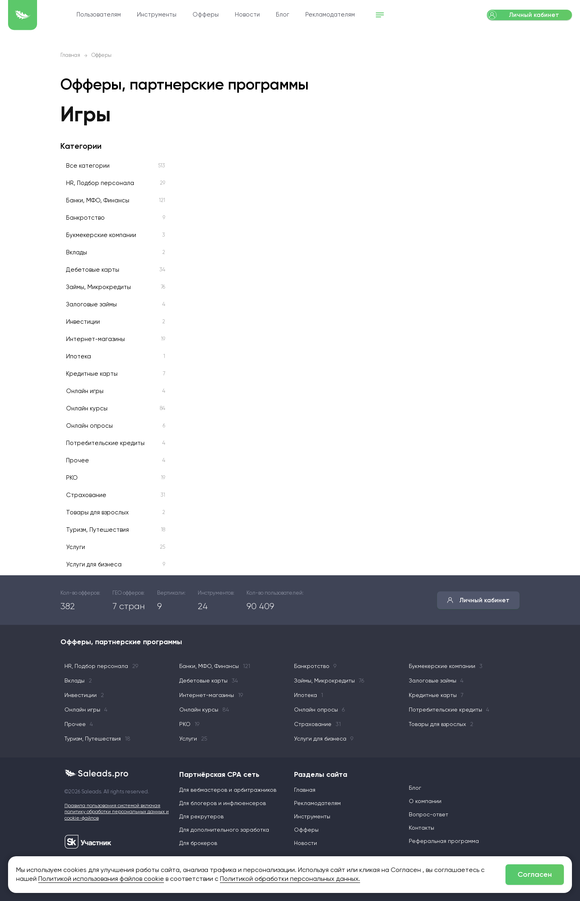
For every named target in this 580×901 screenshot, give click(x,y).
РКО (72, 478)
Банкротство (85, 218)
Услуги (75, 547)
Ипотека (78, 357)
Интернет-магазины (95, 339)
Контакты (421, 828)
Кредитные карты (92, 374)
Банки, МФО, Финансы (97, 201)
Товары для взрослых (97, 513)
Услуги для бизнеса (94, 565)
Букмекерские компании (101, 235)
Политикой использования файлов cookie (101, 879)
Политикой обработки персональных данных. (290, 879)
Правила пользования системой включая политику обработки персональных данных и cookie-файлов (116, 812)
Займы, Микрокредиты (98, 287)
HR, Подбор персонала (100, 183)
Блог (325, 15)
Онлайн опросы (89, 426)
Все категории (88, 166)
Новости (290, 15)
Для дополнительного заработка (224, 830)
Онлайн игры (85, 391)
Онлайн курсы (87, 409)
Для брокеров (198, 843)
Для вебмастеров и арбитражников (227, 790)
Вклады (76, 253)
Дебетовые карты (92, 270)
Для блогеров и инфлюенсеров (222, 803)
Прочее (77, 461)
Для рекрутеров (201, 817)
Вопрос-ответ (428, 815)
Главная (70, 55)
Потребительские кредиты (105, 443)
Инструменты (199, 15)
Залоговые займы (91, 305)
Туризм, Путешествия (97, 530)
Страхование (86, 495)
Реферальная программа (444, 841)
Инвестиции (83, 322)
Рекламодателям (373, 15)
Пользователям (141, 15)
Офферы (248, 15)
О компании (425, 801)
